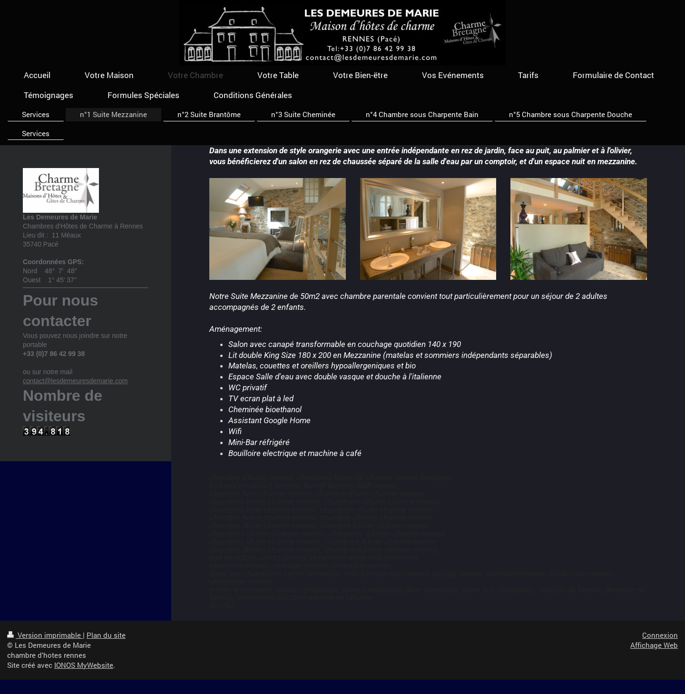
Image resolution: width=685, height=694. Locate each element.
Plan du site (106, 635)
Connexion (660, 635)
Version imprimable (45, 635)
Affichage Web (654, 645)
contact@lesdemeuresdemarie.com (75, 381)
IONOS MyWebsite (83, 665)
